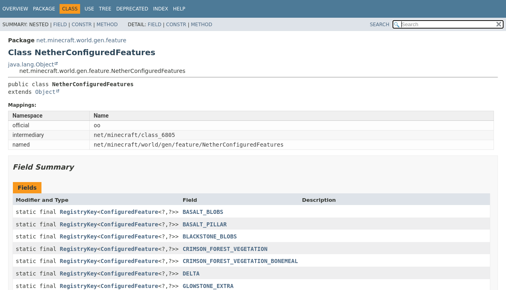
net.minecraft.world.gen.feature (81, 40)
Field (60, 24)
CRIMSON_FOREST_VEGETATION (225, 249)
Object (45, 92)
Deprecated (132, 9)
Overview (15, 9)
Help (179, 9)
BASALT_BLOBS (203, 212)
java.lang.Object (31, 64)
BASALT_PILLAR (205, 224)
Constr (82, 24)
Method (107, 24)
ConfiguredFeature (129, 212)
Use (89, 9)
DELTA (191, 273)
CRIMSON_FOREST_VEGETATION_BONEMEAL (240, 261)
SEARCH (380, 24)
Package (44, 9)
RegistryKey (78, 212)
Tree (105, 9)
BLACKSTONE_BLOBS (210, 236)
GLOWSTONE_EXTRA (208, 286)
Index (160, 9)
